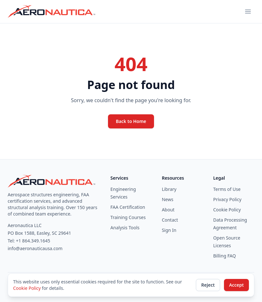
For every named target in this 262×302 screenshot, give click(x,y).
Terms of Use (227, 189)
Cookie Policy (227, 210)
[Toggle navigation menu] (248, 11)
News (167, 199)
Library (169, 189)
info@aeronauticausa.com (35, 248)
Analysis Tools (125, 227)
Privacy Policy (227, 199)
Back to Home (131, 121)
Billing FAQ (224, 256)
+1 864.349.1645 (33, 241)
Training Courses (128, 217)
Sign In (169, 230)
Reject (208, 285)
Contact (170, 220)
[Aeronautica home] (52, 11)
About (168, 210)
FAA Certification (128, 207)
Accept (236, 285)
